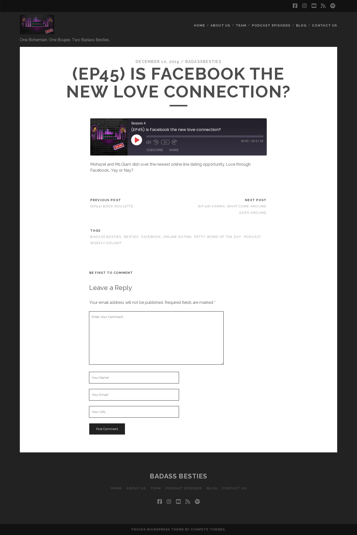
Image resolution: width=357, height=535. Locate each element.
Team (243, 21)
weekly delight (106, 243)
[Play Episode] (136, 139)
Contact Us (325, 21)
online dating (177, 237)
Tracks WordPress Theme (157, 529)
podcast (252, 237)
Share (173, 150)
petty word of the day (217, 237)
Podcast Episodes (272, 21)
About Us (222, 21)
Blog (302, 21)
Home (201, 21)
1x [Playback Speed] (165, 142)
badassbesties (203, 61)
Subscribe (155, 150)
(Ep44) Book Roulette (111, 206)
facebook (151, 237)
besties (131, 237)
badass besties (105, 237)
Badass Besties (178, 476)
